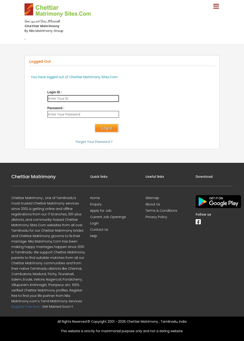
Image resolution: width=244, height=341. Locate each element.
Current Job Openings (108, 217)
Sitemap (152, 198)
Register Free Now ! (26, 306)
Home (95, 198)
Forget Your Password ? (94, 141)
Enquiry (96, 204)
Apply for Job (100, 210)
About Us (152, 204)
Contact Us (99, 229)
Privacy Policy (156, 217)
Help (93, 236)
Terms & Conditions (161, 210)
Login (94, 223)
